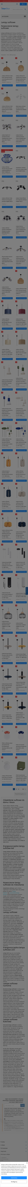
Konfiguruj (14, 1182)
